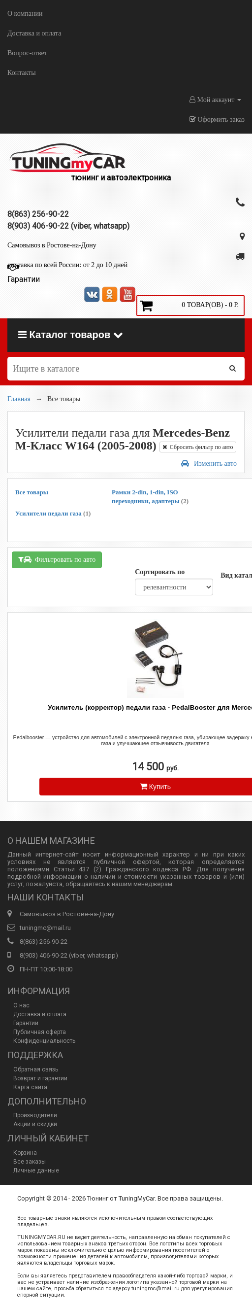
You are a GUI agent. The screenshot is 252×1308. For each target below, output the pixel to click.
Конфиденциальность (44, 1040)
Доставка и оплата (34, 33)
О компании (24, 13)
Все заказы (29, 1161)
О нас (21, 1005)
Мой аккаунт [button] (215, 99)
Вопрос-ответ (27, 53)
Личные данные (36, 1170)
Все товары (31, 492)
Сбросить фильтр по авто (197, 447)
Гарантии (25, 1023)
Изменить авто (209, 463)
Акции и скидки (35, 1124)
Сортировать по (160, 572)
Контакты (21, 72)
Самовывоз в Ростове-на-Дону (51, 245)
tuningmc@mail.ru (45, 927)
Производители (35, 1115)
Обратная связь (35, 1069)
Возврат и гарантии (40, 1078)
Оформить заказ (217, 119)
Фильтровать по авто (56, 559)
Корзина (25, 1152)
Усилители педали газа (53, 513)
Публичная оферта (39, 1032)
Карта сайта (30, 1087)
